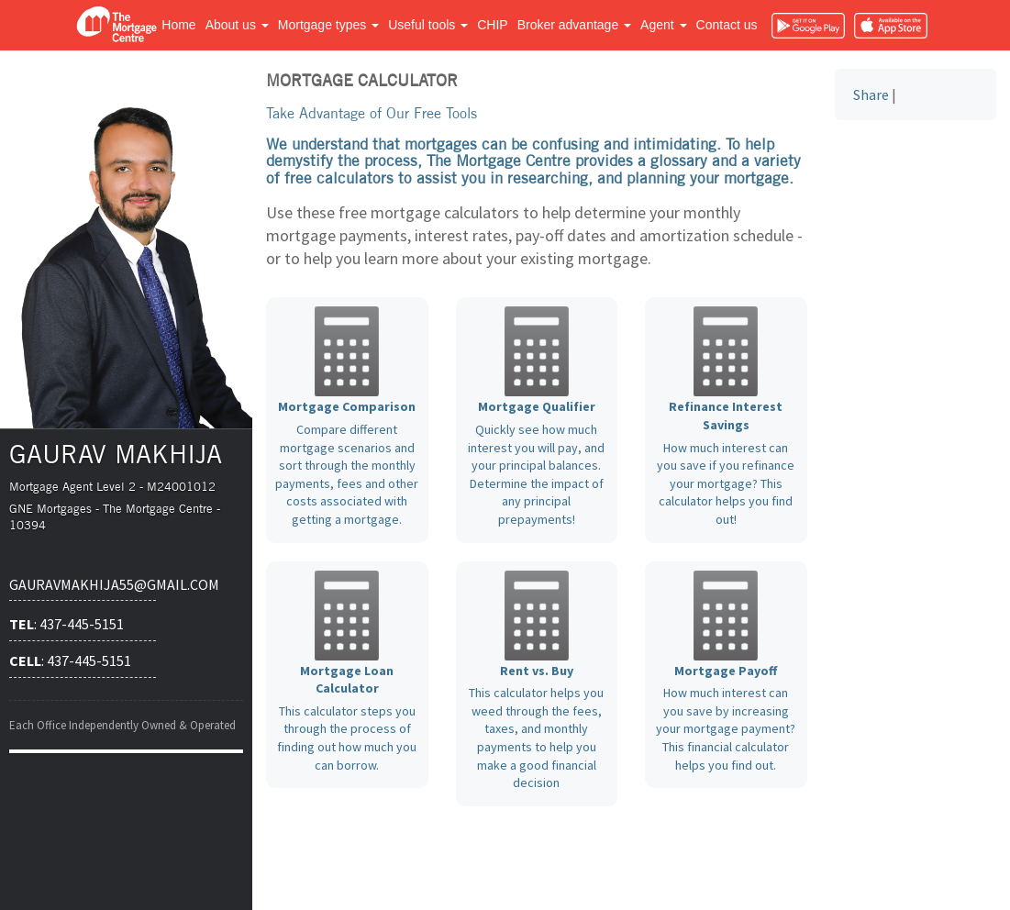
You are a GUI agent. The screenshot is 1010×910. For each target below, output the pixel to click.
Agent (663, 24)
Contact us (727, 24)
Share (871, 94)
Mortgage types (328, 24)
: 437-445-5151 (66, 624)
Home (178, 24)
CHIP (492, 24)
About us (237, 24)
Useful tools (428, 24)
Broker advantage (574, 24)
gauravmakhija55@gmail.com (82, 584)
